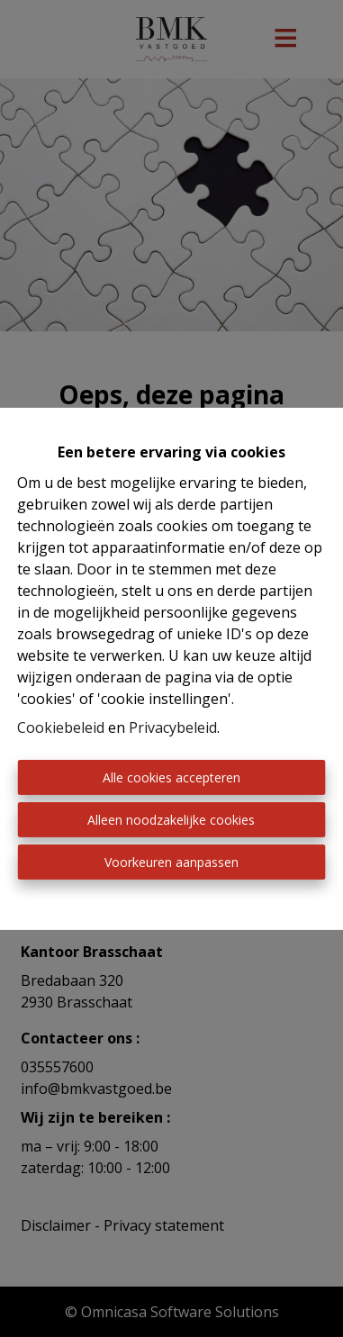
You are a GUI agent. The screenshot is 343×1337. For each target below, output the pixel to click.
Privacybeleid (173, 727)
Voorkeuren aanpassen (171, 862)
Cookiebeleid (60, 727)
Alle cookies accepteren (171, 777)
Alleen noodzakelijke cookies (171, 819)
